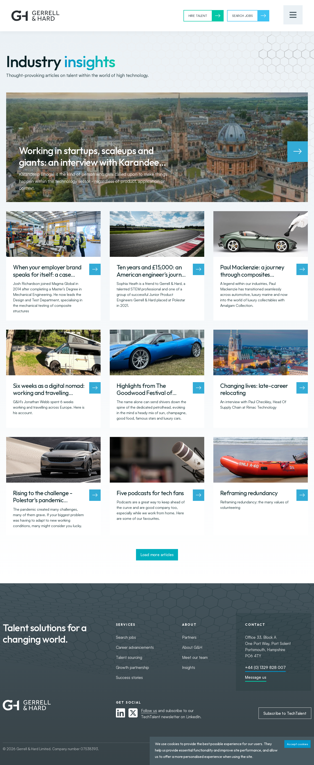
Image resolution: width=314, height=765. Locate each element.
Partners (189, 637)
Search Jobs (242, 16)
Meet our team (195, 657)
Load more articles (157, 554)
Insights (188, 667)
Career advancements (135, 647)
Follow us (149, 710)
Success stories (129, 677)
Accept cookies (297, 744)
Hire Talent (197, 16)
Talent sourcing (129, 657)
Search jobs (126, 637)
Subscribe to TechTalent (284, 713)
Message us (255, 677)
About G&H (192, 647)
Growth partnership (132, 667)
